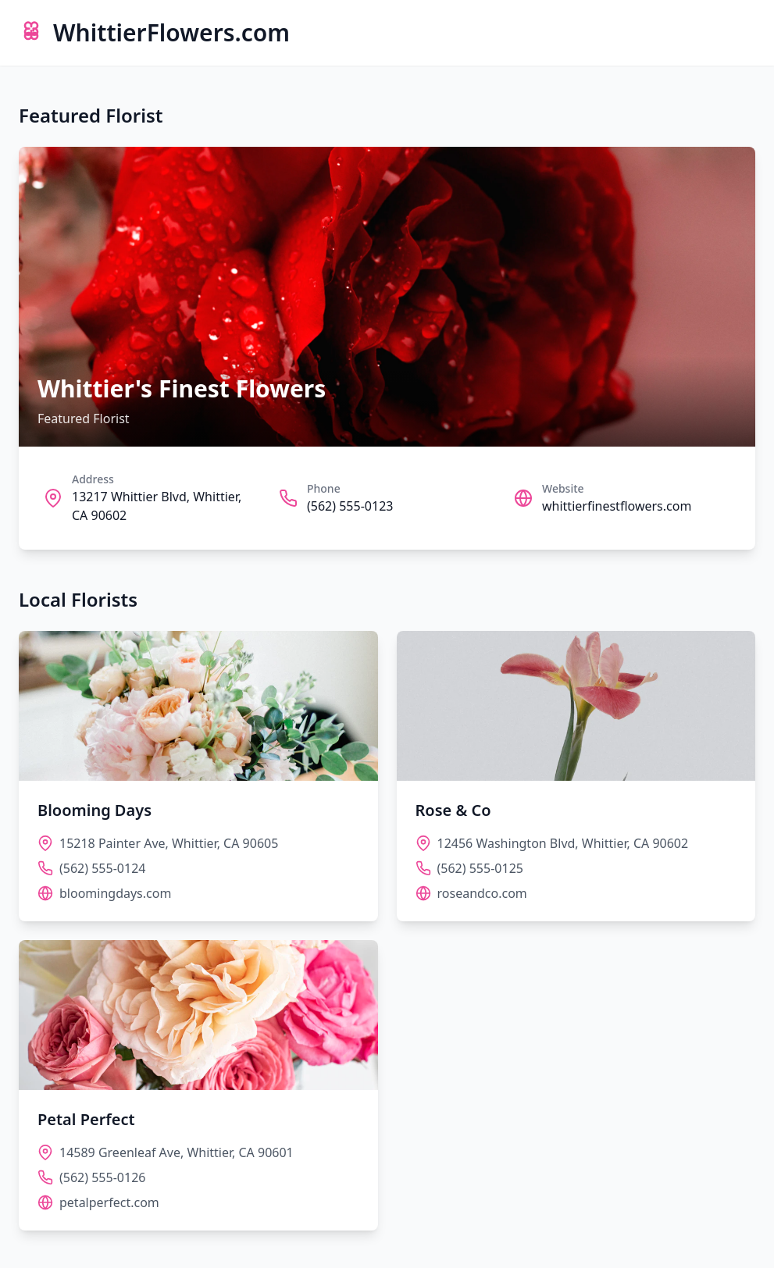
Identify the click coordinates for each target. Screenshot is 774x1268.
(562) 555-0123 (350, 506)
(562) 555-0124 (102, 868)
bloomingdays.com (115, 893)
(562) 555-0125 (480, 868)
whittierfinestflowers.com (616, 506)
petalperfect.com (109, 1202)
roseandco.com (482, 893)
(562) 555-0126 (102, 1177)
